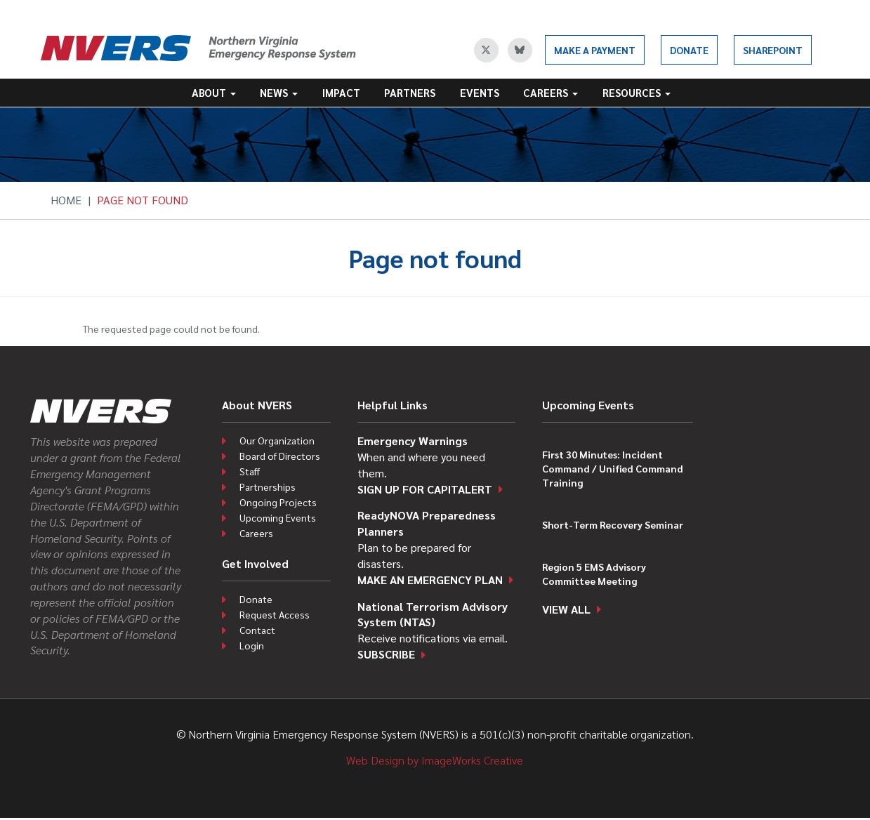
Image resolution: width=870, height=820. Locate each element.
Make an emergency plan (430, 579)
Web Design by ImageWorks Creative (434, 760)
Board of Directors (279, 455)
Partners (409, 92)
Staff (249, 471)
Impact (341, 92)
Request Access (274, 614)
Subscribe (386, 654)
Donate (689, 50)
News (279, 92)
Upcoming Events (277, 517)
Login (251, 645)
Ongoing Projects (278, 502)
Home (66, 199)
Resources (636, 92)
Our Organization (277, 440)
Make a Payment (594, 50)
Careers (550, 92)
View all (566, 609)
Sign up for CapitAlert (424, 489)
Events (479, 92)
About (214, 92)
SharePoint (773, 50)
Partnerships (267, 486)
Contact (257, 629)
